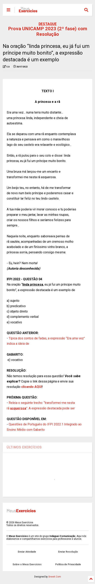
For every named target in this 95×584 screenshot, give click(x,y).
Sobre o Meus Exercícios (27, 564)
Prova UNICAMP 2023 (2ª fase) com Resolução (47, 31)
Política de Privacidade (68, 564)
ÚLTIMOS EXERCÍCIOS (24, 447)
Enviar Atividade (27, 551)
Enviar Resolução (68, 551)
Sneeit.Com (54, 576)
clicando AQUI (31, 387)
